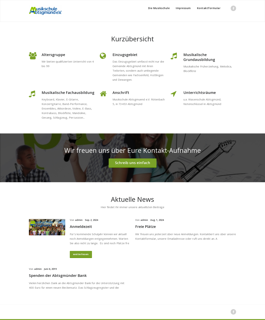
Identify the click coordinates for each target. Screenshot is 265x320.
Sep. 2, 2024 (91, 220)
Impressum (183, 8)
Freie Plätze (145, 226)
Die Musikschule (159, 8)
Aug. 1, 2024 (157, 220)
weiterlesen (81, 254)
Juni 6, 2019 (50, 269)
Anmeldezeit (81, 226)
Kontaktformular (209, 8)
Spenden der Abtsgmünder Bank (58, 275)
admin (79, 220)
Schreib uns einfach (132, 162)
